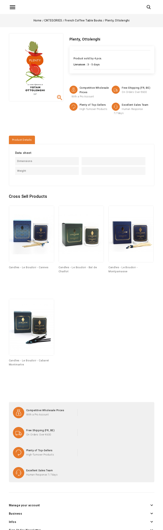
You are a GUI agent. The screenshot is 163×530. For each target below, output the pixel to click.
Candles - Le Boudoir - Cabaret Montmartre (29, 362)
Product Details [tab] (22, 139)
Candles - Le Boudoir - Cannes (28, 267)
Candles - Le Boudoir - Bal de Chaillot (78, 269)
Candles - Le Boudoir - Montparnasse (123, 269)
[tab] (40, 138)
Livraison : (80, 64)
